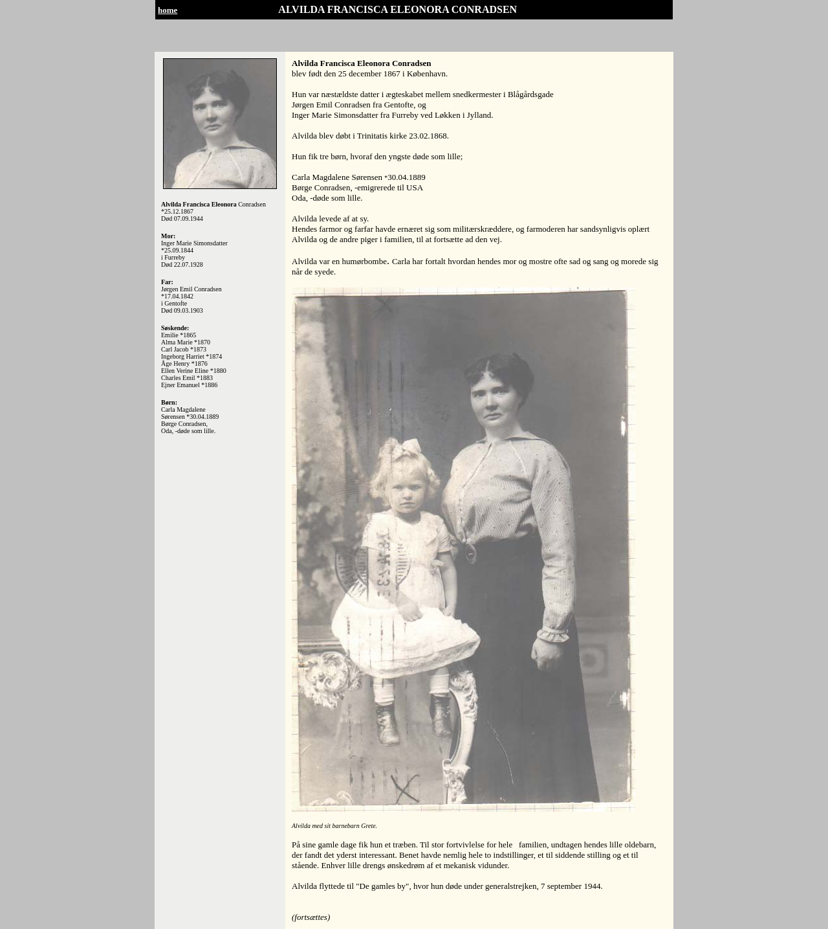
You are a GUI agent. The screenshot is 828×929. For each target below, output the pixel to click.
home (167, 10)
